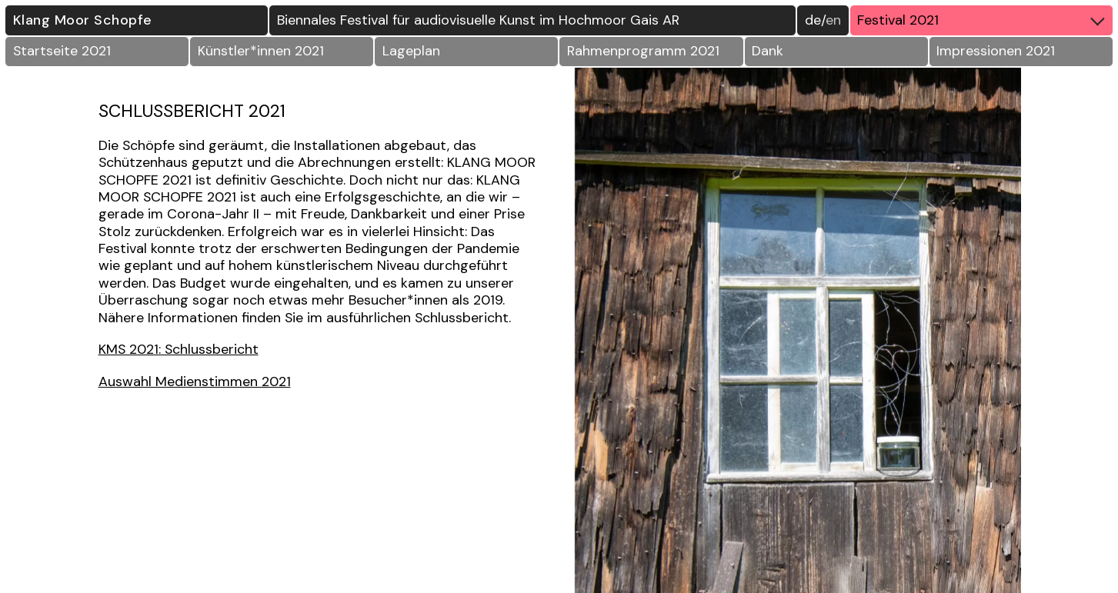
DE (813, 20)
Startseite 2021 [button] (62, 51)
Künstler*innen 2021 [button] (261, 51)
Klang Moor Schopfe (82, 20)
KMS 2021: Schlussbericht (178, 349)
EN (833, 20)
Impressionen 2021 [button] (995, 51)
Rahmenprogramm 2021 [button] (643, 51)
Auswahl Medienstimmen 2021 (194, 381)
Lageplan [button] (411, 51)
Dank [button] (767, 51)
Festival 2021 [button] (984, 20)
